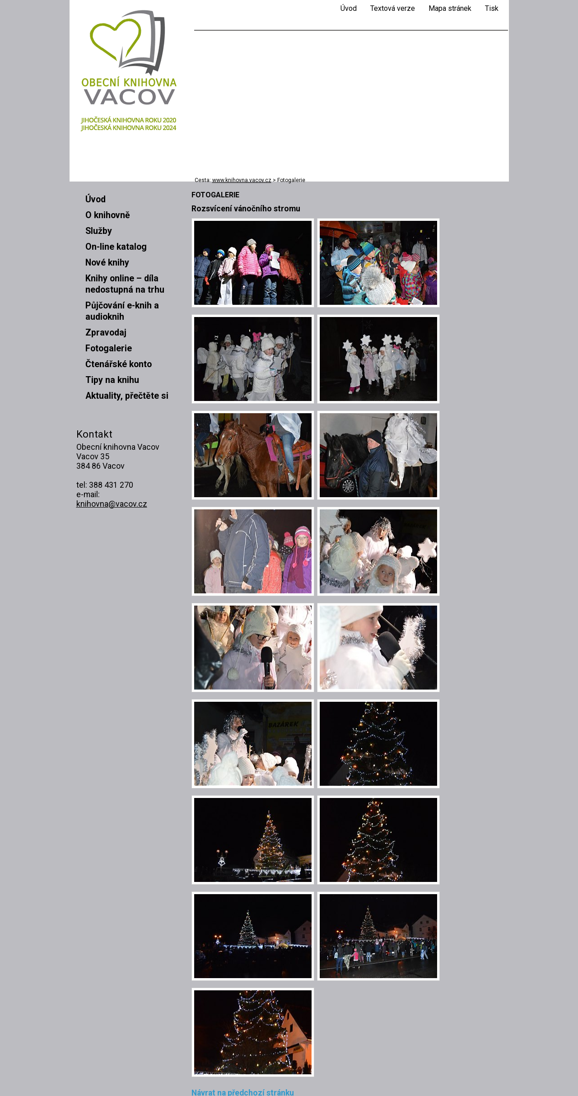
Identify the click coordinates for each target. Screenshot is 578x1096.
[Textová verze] (393, 8)
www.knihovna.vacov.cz (241, 180)
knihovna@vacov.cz (111, 503)
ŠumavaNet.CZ (474, 1082)
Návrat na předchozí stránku (242, 1040)
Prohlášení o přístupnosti (119, 1074)
